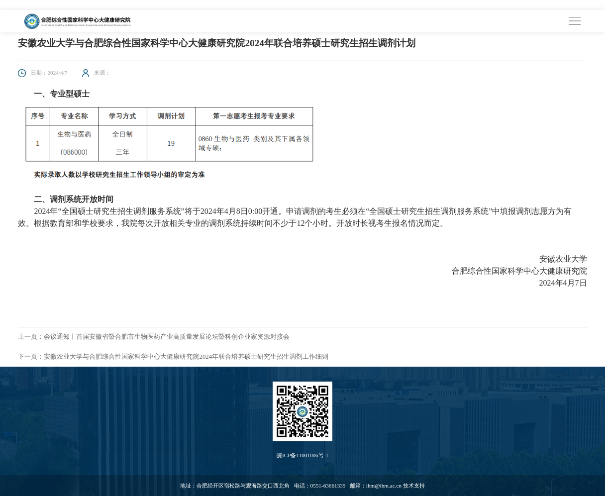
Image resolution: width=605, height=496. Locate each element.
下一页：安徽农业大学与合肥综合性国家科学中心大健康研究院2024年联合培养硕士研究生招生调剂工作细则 (173, 356)
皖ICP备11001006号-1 (302, 455)
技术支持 (414, 486)
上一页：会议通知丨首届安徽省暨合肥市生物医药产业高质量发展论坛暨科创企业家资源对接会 (154, 336)
